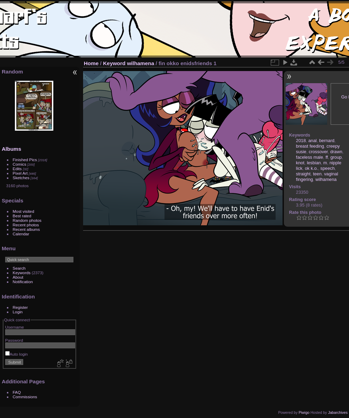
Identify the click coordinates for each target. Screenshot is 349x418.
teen (317, 173)
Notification (23, 281)
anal (312, 140)
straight (303, 173)
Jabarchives (338, 412)
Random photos (27, 220)
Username (14, 327)
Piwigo (303, 412)
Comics (19, 164)
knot (300, 162)
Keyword (114, 63)
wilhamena (140, 63)
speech (327, 168)
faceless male (309, 157)
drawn (336, 151)
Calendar (21, 234)
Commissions (25, 396)
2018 (301, 140)
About (18, 277)
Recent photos (26, 225)
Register (20, 307)
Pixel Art (20, 173)
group (336, 157)
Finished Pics (25, 159)
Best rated (22, 216)
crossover (318, 151)
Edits (17, 168)
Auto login (16, 354)
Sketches (21, 177)
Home (91, 63)
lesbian (314, 162)
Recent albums (26, 229)
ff (326, 157)
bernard (326, 140)
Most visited (23, 211)
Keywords (22, 272)
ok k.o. (311, 168)
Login (18, 312)
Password (14, 340)
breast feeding (310, 146)
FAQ (17, 392)
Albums (11, 149)
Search (19, 268)
